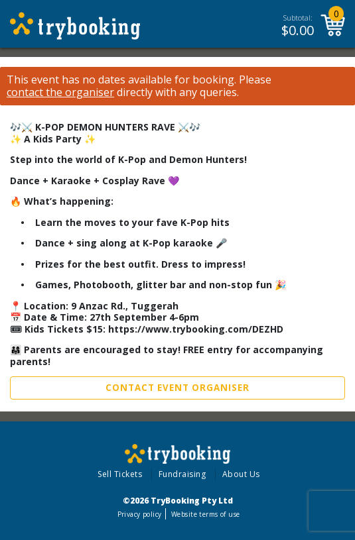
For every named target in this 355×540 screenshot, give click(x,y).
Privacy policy (139, 514)
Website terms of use (205, 514)
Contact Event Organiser (177, 388)
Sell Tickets (120, 474)
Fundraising (182, 474)
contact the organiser (60, 92)
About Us (241, 474)
